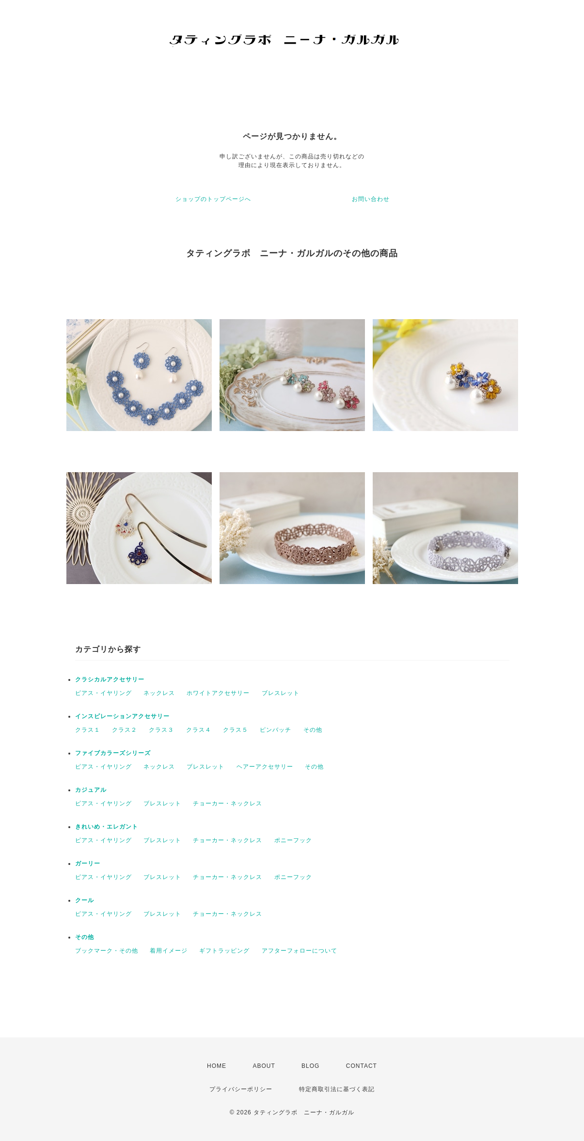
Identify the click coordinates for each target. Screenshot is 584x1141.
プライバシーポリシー (240, 1089)
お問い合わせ (371, 199)
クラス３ (161, 729)
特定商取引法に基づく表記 (337, 1089)
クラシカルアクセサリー (109, 679)
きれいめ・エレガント (106, 826)
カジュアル (91, 789)
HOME (216, 1066)
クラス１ (87, 729)
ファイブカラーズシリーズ (113, 753)
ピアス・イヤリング (103, 693)
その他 (312, 729)
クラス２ (124, 729)
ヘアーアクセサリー (265, 766)
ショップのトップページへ (213, 199)
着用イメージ (169, 950)
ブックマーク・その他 (106, 950)
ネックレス (159, 693)
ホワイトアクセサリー (218, 693)
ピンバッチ (275, 729)
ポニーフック (293, 840)
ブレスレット (281, 693)
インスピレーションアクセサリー (122, 716)
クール (84, 900)
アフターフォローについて (299, 950)
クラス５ (235, 729)
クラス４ (198, 729)
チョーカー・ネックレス (227, 803)
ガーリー (87, 863)
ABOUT (264, 1066)
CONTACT (361, 1066)
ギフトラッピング (224, 950)
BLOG (310, 1066)
